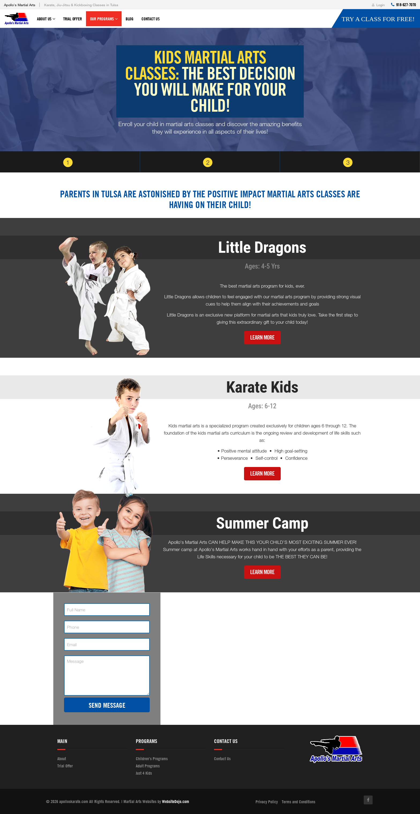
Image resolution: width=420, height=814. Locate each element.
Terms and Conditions (298, 801)
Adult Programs (148, 765)
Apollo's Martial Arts (19, 5)
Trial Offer (72, 18)
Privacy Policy (267, 801)
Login (378, 5)
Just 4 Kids (144, 773)
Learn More (262, 337)
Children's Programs (152, 758)
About (61, 758)
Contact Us (150, 18)
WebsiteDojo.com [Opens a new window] (175, 801)
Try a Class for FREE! (378, 19)
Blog (129, 18)
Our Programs (104, 21)
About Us (46, 21)
